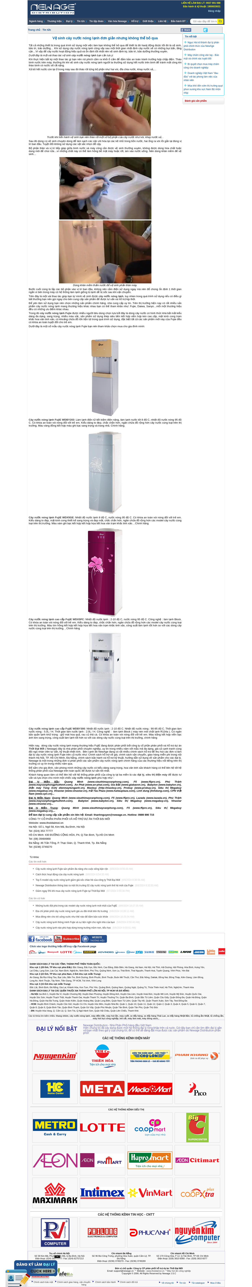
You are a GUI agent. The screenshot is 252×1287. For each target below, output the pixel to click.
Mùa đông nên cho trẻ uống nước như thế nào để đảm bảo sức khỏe (85, 916)
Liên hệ (162, 21)
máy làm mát (134, 1018)
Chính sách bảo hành (106, 1282)
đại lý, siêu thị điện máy (152, 774)
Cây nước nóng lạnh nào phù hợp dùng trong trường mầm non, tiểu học (86, 927)
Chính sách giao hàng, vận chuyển (74, 1282)
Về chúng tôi (167, 1283)
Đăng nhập (214, 11)
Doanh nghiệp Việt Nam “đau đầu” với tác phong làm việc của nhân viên (201, 77)
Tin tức (81, 21)
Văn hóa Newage (117, 21)
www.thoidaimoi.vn (51, 822)
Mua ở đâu (215, 1283)
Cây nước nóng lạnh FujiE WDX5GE (51, 517)
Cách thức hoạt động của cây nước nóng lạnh (72, 874)
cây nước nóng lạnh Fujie (55, 313)
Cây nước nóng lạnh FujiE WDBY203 (51, 419)
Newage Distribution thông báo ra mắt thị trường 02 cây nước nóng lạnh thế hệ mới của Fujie (97, 885)
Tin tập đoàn (96, 21)
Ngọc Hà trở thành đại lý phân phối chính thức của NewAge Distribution (201, 46)
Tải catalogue (198, 1283)
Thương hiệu (54, 21)
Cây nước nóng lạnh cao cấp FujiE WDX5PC (56, 619)
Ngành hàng (36, 21)
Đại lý (69, 21)
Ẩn (57, 1256)
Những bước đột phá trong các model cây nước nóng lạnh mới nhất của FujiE (89, 905)
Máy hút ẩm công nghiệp (179, 1271)
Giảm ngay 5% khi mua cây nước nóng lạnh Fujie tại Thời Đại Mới (83, 891)
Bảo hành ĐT (178, 21)
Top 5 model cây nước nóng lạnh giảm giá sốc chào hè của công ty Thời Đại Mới (90, 880)
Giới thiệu (148, 21)
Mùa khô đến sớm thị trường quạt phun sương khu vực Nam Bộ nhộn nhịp (203, 89)
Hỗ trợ (134, 21)
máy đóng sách (150, 1018)
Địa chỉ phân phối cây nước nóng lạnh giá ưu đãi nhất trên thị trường (85, 911)
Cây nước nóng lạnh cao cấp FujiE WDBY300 (57, 728)
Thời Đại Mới (36, 748)
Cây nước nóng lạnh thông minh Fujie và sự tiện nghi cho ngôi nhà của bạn (88, 922)
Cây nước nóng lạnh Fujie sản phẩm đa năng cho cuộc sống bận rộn (84, 869)
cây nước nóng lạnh (83, 55)
